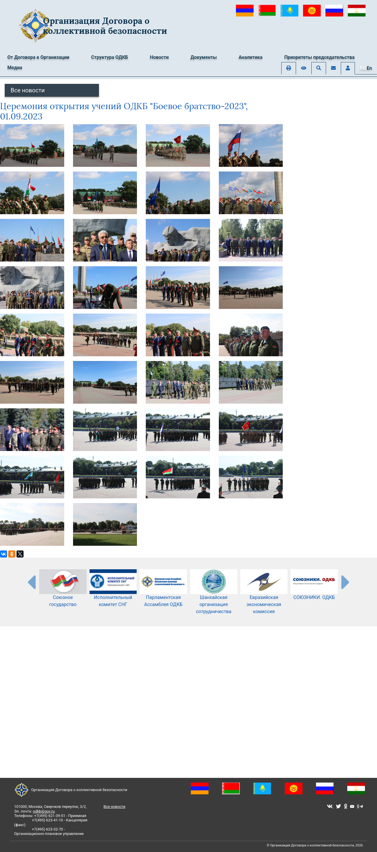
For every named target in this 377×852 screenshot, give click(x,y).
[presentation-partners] (31, 582)
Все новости (28, 90)
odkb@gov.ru (43, 811)
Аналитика (250, 57)
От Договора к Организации (38, 57)
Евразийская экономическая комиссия (264, 596)
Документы (204, 57)
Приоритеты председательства (319, 57)
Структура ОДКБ (109, 57)
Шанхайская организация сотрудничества (213, 596)
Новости (159, 57)
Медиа (14, 67)
